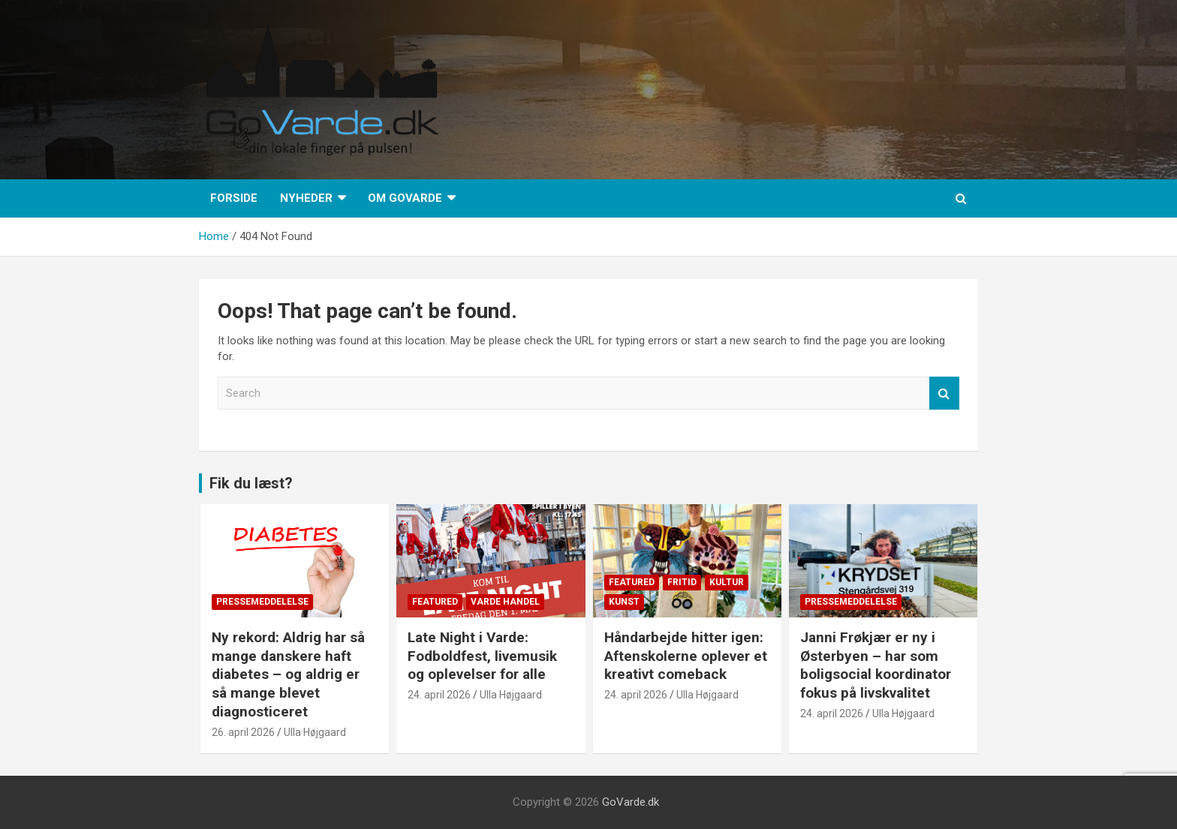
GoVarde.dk (630, 802)
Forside (233, 198)
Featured (435, 601)
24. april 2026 (439, 695)
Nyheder (306, 198)
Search (944, 393)
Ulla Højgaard (315, 732)
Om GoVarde (405, 198)
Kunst (624, 601)
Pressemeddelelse (262, 601)
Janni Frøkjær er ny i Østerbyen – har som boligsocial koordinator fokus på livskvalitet (875, 665)
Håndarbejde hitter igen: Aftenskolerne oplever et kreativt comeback (685, 656)
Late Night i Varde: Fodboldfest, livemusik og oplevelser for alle (482, 656)
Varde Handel (505, 601)
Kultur (726, 582)
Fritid (682, 582)
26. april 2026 (243, 732)
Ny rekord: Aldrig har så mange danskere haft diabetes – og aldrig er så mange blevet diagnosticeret (288, 674)
